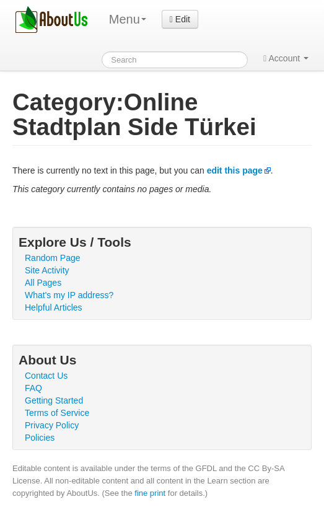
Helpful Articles (53, 307)
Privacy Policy (52, 425)
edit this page (235, 170)
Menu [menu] (127, 19)
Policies (40, 438)
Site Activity (47, 270)
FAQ (33, 388)
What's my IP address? (69, 295)
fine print (149, 493)
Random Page (53, 258)
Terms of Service (57, 413)
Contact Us (46, 376)
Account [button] (286, 58)
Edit (180, 19)
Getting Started (54, 400)
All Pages (43, 283)
